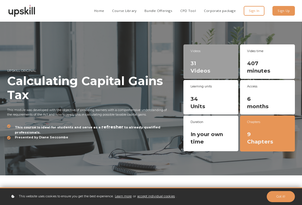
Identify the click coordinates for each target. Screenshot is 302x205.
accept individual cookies (156, 196)
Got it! (280, 196)
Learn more (123, 196)
